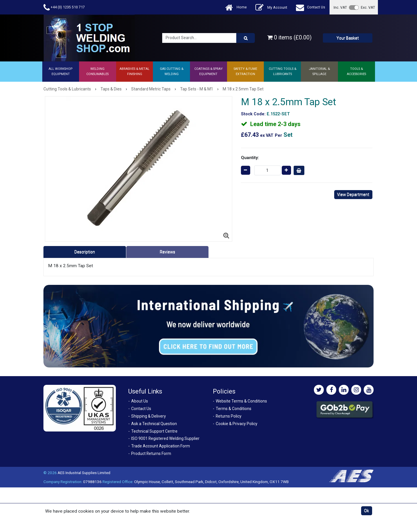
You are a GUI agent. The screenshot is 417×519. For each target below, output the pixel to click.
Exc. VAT (368, 7)
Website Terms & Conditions (241, 401)
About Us (139, 401)
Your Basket (347, 38)
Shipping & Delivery (148, 416)
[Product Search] (245, 38)
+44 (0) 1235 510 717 (64, 7)
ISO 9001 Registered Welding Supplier (165, 438)
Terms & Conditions (233, 408)
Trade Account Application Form (160, 446)
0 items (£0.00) (289, 37)
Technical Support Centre (154, 431)
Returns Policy (229, 416)
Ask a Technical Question (154, 423)
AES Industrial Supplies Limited (84, 472)
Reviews (167, 252)
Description (84, 252)
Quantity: (250, 157)
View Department (353, 194)
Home (236, 7)
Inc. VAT (340, 7)
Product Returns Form (151, 453)
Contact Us (310, 7)
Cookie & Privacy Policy (236, 423)
